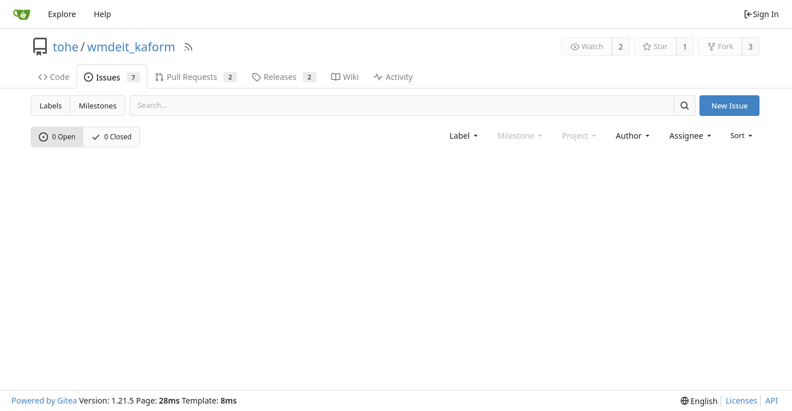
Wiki (345, 76)
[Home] (22, 14)
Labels (50, 105)
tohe (66, 47)
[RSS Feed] (188, 47)
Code (54, 76)
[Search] (684, 105)
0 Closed (111, 137)
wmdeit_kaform (131, 47)
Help (102, 14)
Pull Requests (196, 76)
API (771, 400)
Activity (392, 76)
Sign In (761, 14)
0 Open (57, 137)
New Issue (729, 105)
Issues (112, 77)
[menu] (742, 135)
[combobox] (464, 135)
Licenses (742, 400)
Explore (62, 14)
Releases (284, 76)
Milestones (97, 105)
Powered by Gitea (44, 400)
